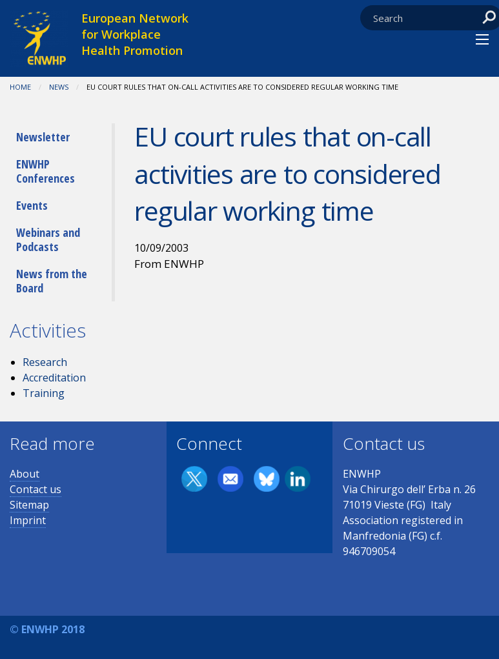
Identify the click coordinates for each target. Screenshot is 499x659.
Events (32, 205)
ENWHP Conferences (45, 171)
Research (45, 362)
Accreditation (54, 377)
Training (44, 393)
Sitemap (29, 505)
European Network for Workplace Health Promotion (134, 34)
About (24, 474)
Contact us (35, 489)
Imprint (28, 520)
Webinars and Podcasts (48, 239)
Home (20, 87)
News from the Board (51, 281)
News (58, 87)
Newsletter (43, 137)
